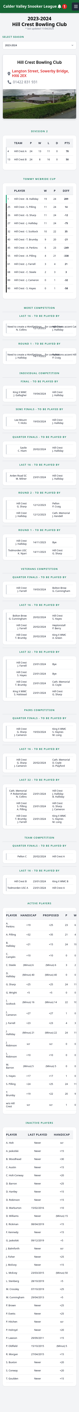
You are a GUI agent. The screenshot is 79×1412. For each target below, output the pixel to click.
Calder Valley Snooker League (30, 6)
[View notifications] (63, 6)
